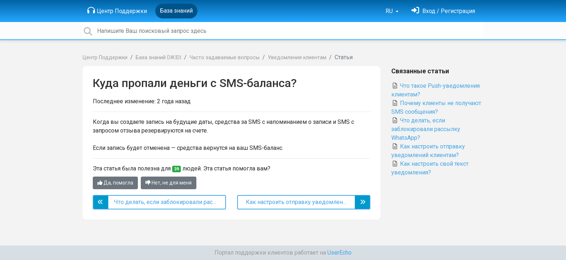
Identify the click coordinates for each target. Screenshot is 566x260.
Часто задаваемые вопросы (225, 58)
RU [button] (390, 11)
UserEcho (339, 252)
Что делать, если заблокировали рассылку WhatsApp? (425, 129)
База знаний (176, 10)
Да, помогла (115, 183)
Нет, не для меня (168, 183)
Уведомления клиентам (297, 58)
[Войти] (443, 11)
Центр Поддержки (117, 10)
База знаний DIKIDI (158, 58)
